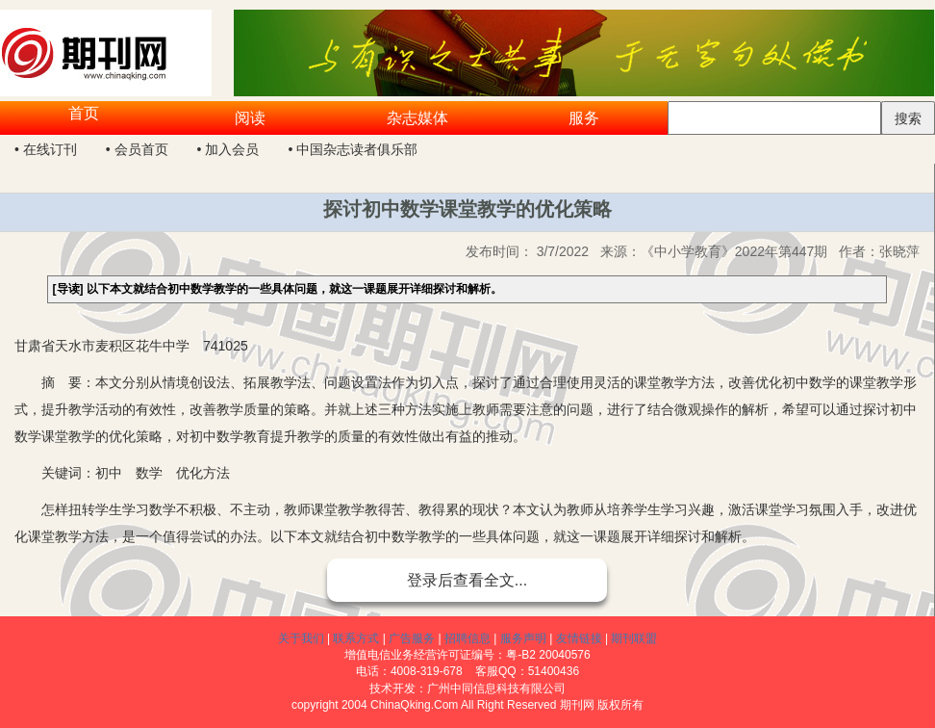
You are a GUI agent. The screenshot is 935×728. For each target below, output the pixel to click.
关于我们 (301, 638)
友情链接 (579, 638)
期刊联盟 (634, 638)
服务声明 (523, 638)
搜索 (908, 118)
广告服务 (412, 638)
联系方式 (356, 638)
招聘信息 (467, 638)
